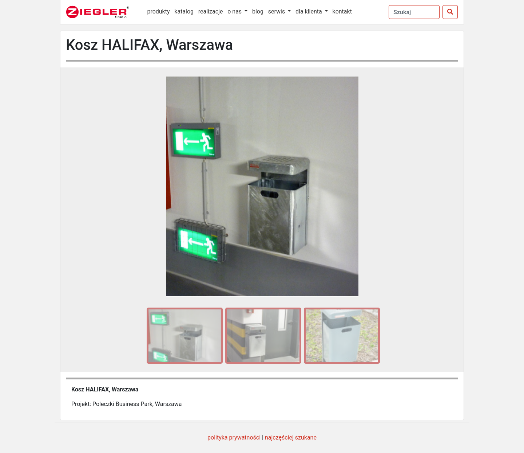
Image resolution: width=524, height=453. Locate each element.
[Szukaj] (450, 12)
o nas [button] (235, 11)
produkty (158, 11)
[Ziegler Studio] (102, 12)
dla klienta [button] (309, 11)
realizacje (210, 11)
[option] (183, 336)
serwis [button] (277, 11)
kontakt (342, 11)
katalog (184, 11)
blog (257, 11)
